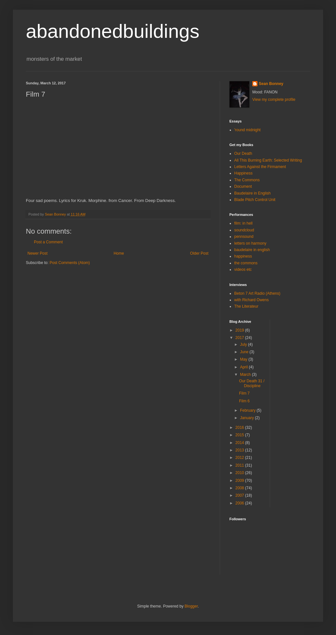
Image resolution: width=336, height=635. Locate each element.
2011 (240, 465)
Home (119, 253)
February (248, 410)
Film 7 (244, 393)
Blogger (191, 606)
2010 (240, 473)
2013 (240, 450)
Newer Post (37, 253)
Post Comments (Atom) (69, 262)
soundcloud (244, 230)
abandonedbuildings (112, 31)
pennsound (243, 236)
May (244, 359)
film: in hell (243, 223)
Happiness (243, 173)
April (244, 367)
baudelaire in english (252, 250)
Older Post (199, 253)
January (247, 418)
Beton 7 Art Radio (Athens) (257, 293)
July (244, 344)
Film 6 (244, 401)
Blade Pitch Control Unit (254, 199)
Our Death (243, 153)
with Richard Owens (251, 300)
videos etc (243, 269)
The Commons (247, 180)
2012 (240, 457)
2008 (240, 488)
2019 (240, 330)
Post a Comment (48, 242)
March (246, 374)
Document (243, 186)
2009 (240, 480)
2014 (240, 442)
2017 (240, 337)
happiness (243, 256)
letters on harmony (250, 243)
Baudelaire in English (252, 193)
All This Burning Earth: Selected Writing (268, 160)
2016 (240, 427)
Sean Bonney (271, 83)
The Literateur (246, 306)
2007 (240, 495)
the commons (245, 263)
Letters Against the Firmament (260, 166)
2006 (240, 503)
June (244, 352)
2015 (240, 435)
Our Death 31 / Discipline (252, 383)
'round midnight (247, 130)
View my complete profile (273, 99)
